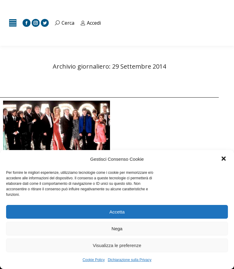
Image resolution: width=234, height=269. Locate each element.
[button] (224, 159)
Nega (117, 228)
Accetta (117, 211)
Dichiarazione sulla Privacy (129, 260)
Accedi (90, 23)
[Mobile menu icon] (12, 23)
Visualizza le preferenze (117, 245)
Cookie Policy (94, 260)
